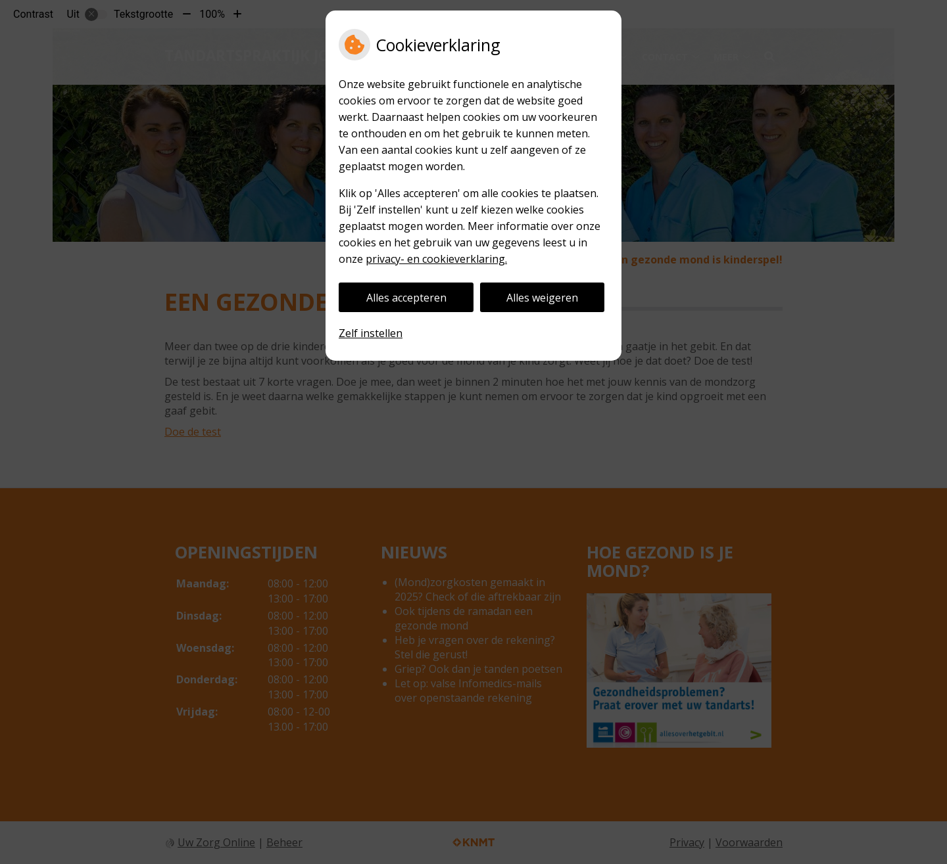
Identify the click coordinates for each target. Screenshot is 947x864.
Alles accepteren (406, 297)
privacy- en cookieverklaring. (436, 259)
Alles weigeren (542, 297)
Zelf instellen (370, 333)
